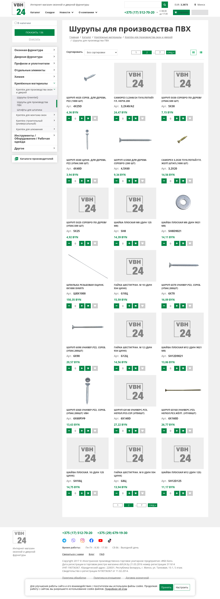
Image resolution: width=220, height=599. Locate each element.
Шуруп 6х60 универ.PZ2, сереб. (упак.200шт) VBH (86, 411)
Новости (67, 12)
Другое (34, 148)
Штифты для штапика (29, 109)
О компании (88, 12)
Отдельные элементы (34, 70)
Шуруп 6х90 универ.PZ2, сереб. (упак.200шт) (86, 349)
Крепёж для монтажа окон (35, 115)
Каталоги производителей (33, 159)
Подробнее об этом (116, 588)
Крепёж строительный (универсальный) (35, 122)
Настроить (182, 587)
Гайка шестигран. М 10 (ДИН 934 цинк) (133, 286)
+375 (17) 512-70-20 (139, 12)
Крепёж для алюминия (35, 129)
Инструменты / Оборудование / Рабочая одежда (34, 139)
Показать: (34, 32)
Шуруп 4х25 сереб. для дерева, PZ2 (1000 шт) (86, 99)
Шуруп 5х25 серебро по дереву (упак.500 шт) (86, 224)
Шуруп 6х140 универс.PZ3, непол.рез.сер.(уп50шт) (131, 411)
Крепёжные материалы (35, 83)
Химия (34, 77)
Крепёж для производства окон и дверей (36, 91)
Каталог (35, 12)
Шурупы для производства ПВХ (32, 104)
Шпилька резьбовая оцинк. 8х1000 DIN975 (85, 286)
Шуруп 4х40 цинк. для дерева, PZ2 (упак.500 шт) (86, 161)
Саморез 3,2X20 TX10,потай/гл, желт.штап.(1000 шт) (181, 161)
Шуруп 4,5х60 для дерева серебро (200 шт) (130, 161)
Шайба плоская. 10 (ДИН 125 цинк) (85, 474)
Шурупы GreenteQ (27, 97)
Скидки (50, 12)
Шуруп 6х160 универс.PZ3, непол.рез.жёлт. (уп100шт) (178, 411)
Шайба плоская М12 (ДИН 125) (181, 472)
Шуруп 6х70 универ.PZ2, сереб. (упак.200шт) (181, 286)
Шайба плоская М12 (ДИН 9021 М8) (181, 349)
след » (170, 52)
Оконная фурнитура (34, 50)
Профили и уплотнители (34, 63)
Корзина (181, 12)
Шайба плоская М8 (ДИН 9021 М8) (180, 224)
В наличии (24, 23)
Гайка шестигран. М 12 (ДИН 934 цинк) (133, 349)
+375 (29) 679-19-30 (112, 532)
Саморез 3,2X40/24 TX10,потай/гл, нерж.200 (134, 99)
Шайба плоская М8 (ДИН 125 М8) (133, 224)
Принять (166, 587)
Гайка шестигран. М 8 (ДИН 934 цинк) (134, 474)
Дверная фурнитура (34, 57)
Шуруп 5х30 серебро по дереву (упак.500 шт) (181, 99)
